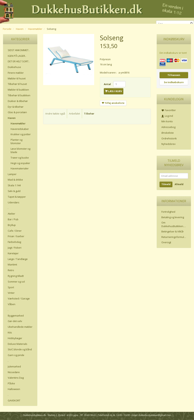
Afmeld (179, 184)
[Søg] (191, 23)
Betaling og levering (172, 217)
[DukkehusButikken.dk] (97, 11)
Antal (107, 84)
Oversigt (166, 242)
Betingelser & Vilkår (172, 231)
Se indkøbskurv (174, 82)
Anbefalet (74, 113)
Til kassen (173, 75)
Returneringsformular (173, 237)
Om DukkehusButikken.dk (174, 224)
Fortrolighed (168, 211)
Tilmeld (166, 184)
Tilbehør (89, 113)
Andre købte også (55, 113)
